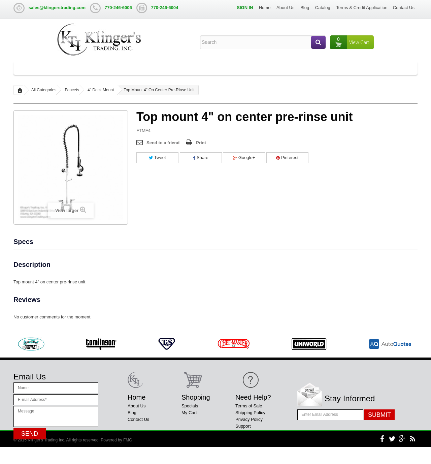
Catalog (322, 7)
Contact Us (404, 7)
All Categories (37, 67)
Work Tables (101, 67)
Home (265, 7)
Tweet (157, 157)
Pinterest (287, 157)
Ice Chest (212, 67)
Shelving (275, 67)
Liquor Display (244, 67)
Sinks (70, 67)
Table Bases (140, 67)
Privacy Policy (249, 419)
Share (200, 157)
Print (201, 142)
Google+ (244, 157)
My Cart (189, 412)
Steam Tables (174, 67)
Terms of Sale (248, 405)
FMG (127, 457)
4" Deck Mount (101, 90)
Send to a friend (162, 142)
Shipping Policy (250, 412)
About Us (285, 7)
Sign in (245, 7)
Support (243, 426)
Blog (304, 7)
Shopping (195, 397)
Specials (189, 405)
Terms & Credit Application (361, 7)
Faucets (72, 90)
